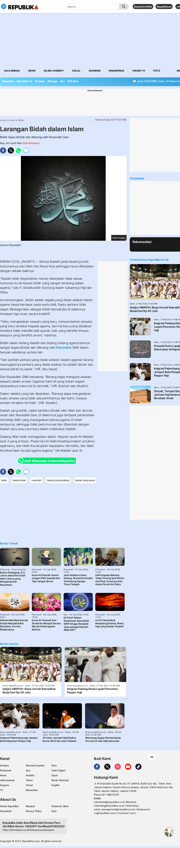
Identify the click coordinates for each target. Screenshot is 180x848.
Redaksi (30, 806)
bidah (4, 480)
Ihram (12, 120)
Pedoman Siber (60, 806)
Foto (156, 70)
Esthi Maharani (31, 143)
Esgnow (4, 785)
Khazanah (5, 770)
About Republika (9, 806)
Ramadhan (32, 790)
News (32, 70)
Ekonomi (94, 70)
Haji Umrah (12, 70)
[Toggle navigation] (3, 6)
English (56, 785)
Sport (55, 775)
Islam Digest (58, 770)
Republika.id (164, 6)
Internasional (7, 780)
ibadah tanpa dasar (85, 480)
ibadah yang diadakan (58, 480)
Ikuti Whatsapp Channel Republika (47, 461)
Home (3, 120)
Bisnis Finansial (60, 780)
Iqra (28, 770)
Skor (54, 765)
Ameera (4, 765)
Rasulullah (63, 347)
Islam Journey (54, 70)
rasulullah (36, 480)
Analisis (30, 775)
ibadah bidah (19, 480)
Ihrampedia (116, 70)
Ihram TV (139, 70)
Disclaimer (6, 811)
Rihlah (21, 120)
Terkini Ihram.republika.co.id (149, 259)
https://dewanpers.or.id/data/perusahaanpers (28, 829)
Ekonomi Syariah (35, 765)
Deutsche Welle (143, 6)
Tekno (29, 780)
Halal (76, 70)
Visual (29, 785)
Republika (8, 81)
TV (1, 790)
